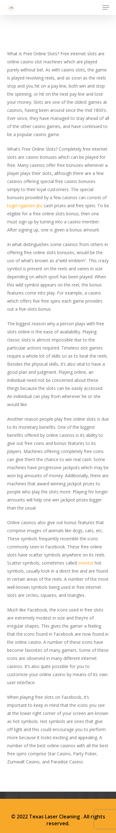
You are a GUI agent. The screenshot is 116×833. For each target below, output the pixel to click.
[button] (105, 7)
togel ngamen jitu (24, 205)
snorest (85, 563)
